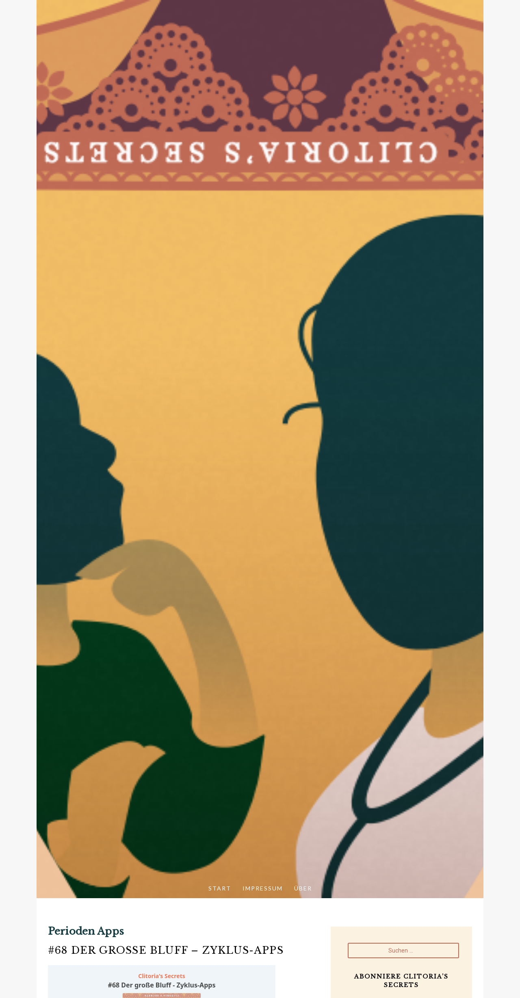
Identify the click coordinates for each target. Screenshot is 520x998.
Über (303, 888)
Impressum (263, 888)
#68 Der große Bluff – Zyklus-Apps (166, 950)
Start (219, 888)
